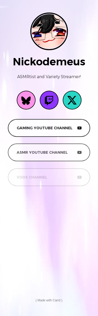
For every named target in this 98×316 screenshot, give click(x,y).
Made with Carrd (48, 300)
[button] (26, 100)
